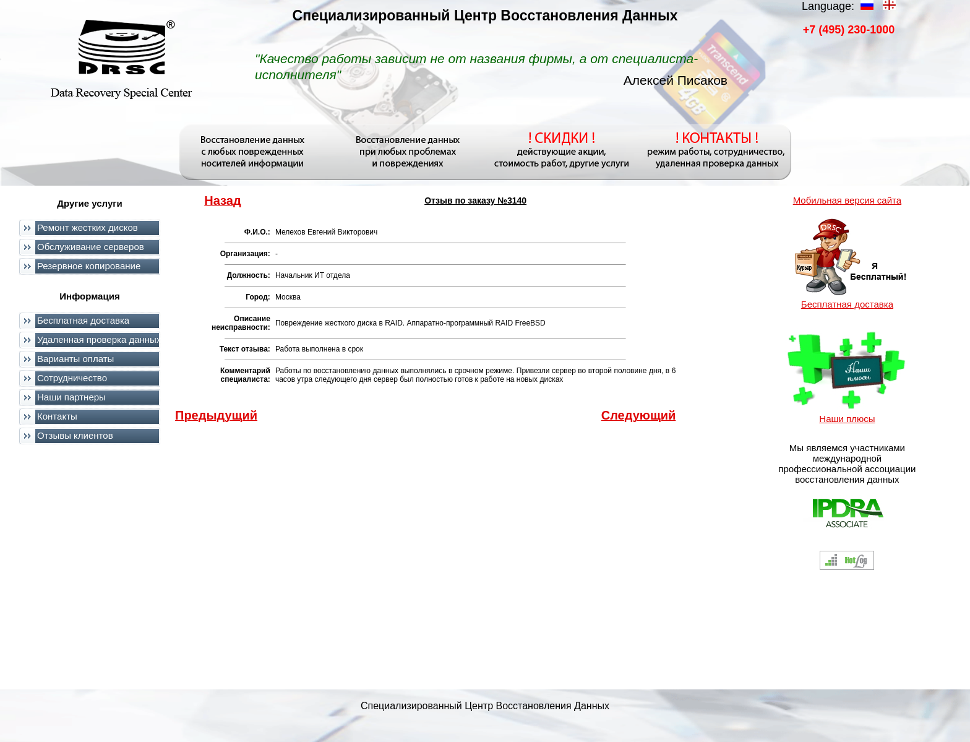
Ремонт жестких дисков (87, 227)
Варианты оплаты (75, 358)
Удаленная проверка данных (99, 339)
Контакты (57, 416)
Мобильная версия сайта (847, 200)
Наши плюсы (847, 418)
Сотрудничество (72, 378)
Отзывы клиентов (75, 435)
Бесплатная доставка (83, 320)
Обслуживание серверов (90, 246)
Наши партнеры (71, 397)
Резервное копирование (88, 266)
